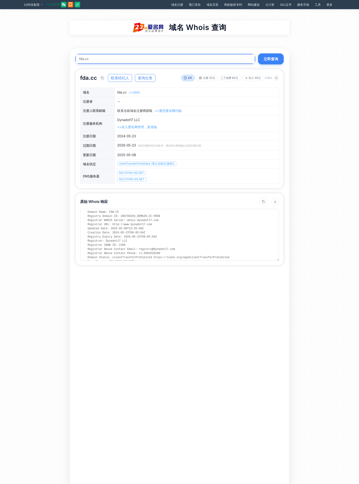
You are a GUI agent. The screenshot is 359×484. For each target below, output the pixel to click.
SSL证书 (285, 4)
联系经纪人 (120, 78)
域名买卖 (212, 4)
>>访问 (134, 92)
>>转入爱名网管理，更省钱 (137, 127)
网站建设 (254, 4)
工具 (318, 4)
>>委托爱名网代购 (168, 111)
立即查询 (271, 59)
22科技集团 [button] (33, 4)
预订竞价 (195, 4)
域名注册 (177, 4)
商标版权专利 (233, 4)
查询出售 (145, 78)
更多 (329, 4)
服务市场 (303, 4)
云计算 (269, 4)
